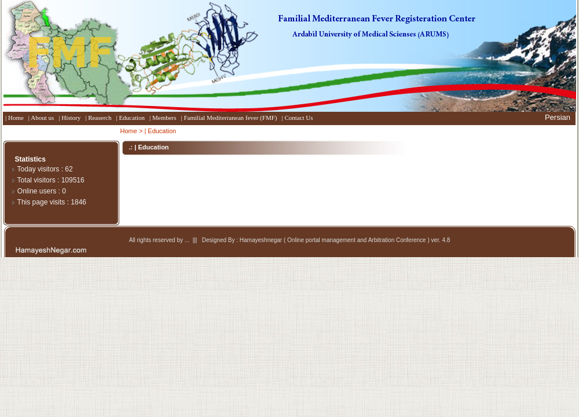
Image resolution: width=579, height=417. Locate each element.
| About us (41, 117)
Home (128, 130)
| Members (163, 117)
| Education (130, 117)
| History (69, 117)
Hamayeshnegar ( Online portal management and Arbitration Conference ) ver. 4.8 (345, 240)
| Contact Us (297, 117)
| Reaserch (98, 117)
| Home (14, 117)
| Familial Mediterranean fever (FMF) (229, 117)
